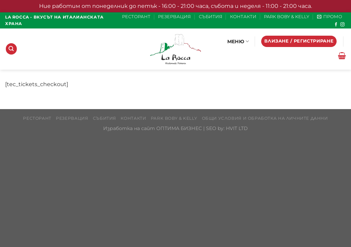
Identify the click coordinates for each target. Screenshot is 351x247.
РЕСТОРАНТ (136, 16)
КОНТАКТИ (243, 16)
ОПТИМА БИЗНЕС (179, 128)
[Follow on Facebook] (336, 24)
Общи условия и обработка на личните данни (265, 118)
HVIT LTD (237, 128)
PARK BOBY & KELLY (286, 16)
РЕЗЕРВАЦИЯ (174, 16)
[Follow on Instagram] (342, 24)
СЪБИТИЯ (210, 16)
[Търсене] (11, 49)
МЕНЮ (238, 41)
